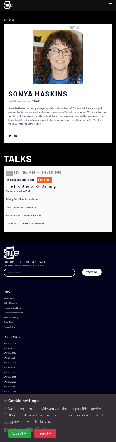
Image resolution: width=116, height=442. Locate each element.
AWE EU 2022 (9, 367)
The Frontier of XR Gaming (31, 186)
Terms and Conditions (12, 308)
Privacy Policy (9, 327)
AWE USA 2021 (10, 377)
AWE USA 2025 (10, 343)
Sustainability (9, 298)
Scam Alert (8, 322)
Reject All (45, 433)
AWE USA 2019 (10, 391)
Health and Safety (11, 317)
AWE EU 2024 (9, 348)
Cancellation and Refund (13, 312)
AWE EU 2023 (9, 358)
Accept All (19, 433)
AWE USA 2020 (10, 382)
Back (11, 19)
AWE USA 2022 (10, 372)
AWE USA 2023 (10, 363)
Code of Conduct (10, 303)
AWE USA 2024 (10, 353)
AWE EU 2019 (9, 386)
